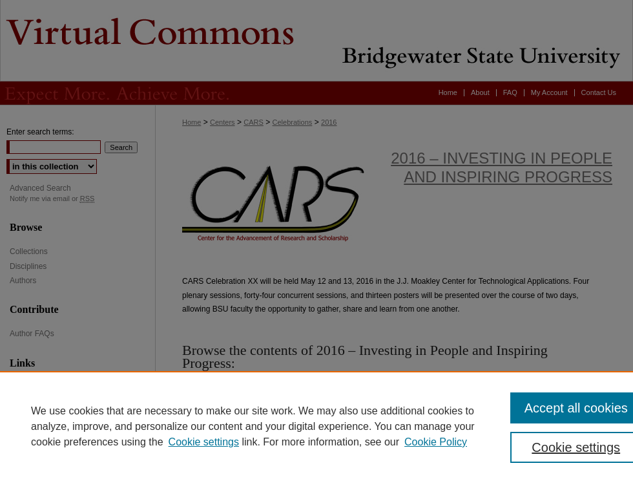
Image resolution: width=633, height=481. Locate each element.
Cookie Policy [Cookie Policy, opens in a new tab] (435, 441)
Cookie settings (204, 441)
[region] (316, 426)
